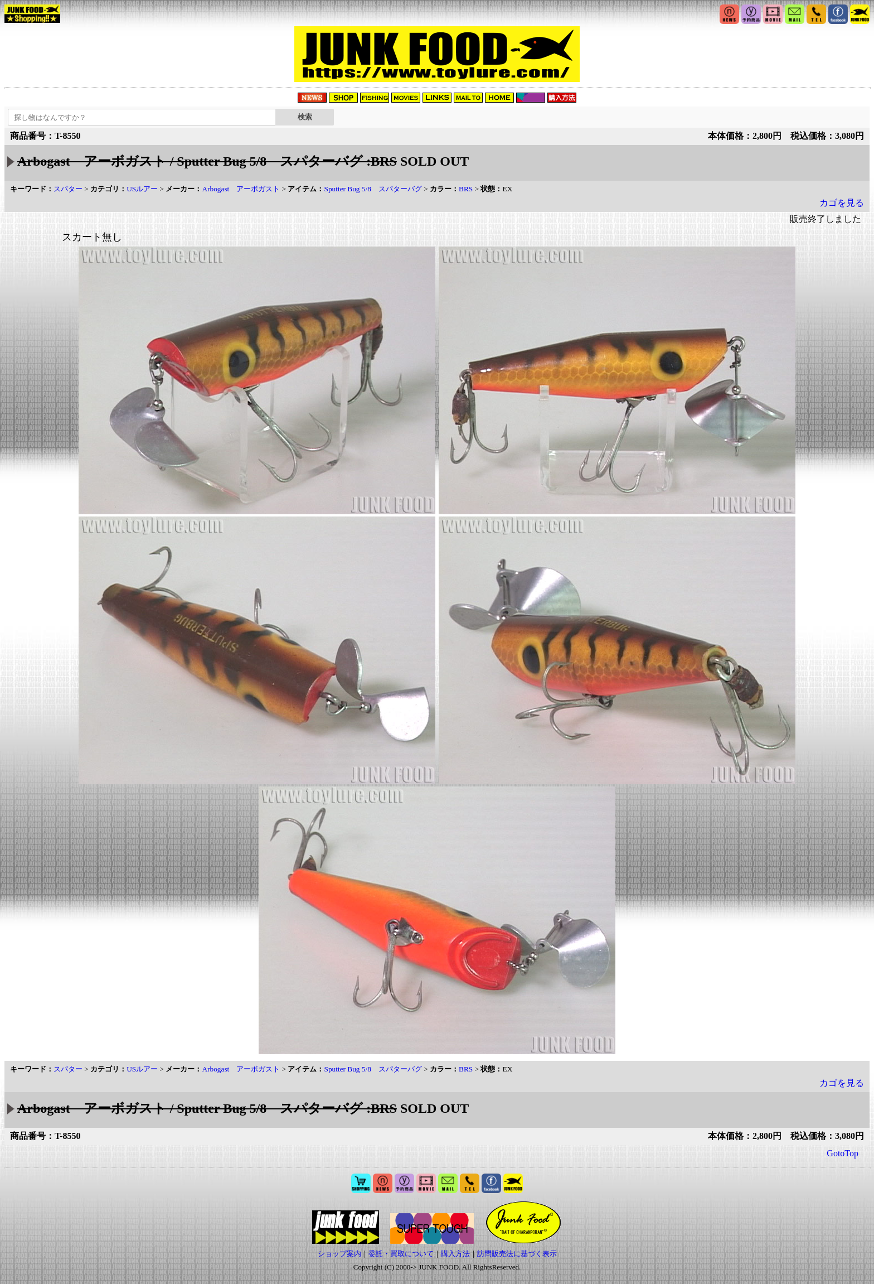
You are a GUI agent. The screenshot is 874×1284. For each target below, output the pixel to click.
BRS (466, 189)
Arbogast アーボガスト (241, 189)
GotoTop (842, 1153)
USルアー (142, 189)
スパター (68, 189)
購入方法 (455, 1253)
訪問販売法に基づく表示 (517, 1253)
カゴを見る (841, 202)
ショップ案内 (339, 1253)
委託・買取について (401, 1253)
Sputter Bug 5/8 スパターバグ (372, 189)
